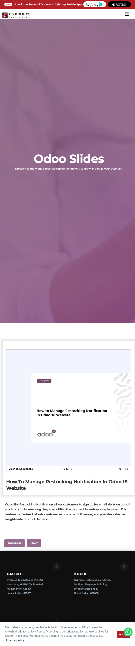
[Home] (16, 18)
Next (34, 543)
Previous (14, 543)
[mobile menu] (127, 14)
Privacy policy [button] (15, 640)
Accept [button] (123, 634)
